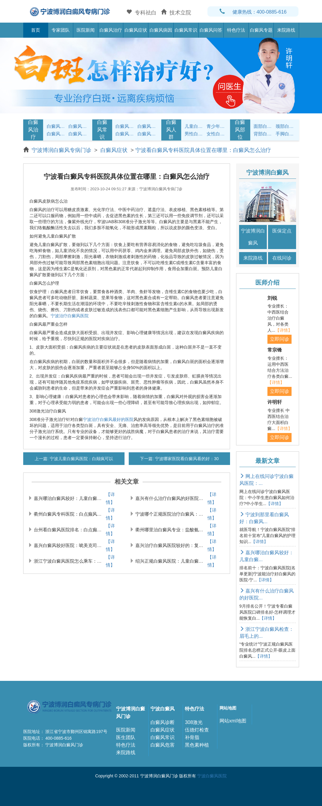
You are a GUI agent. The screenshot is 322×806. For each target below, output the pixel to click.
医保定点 (282, 230)
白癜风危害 (162, 745)
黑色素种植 (197, 745)
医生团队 (125, 737)
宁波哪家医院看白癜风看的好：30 (186, 458)
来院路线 (286, 30)
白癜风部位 (240, 129)
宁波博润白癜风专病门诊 (62, 150)
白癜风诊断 (162, 722)
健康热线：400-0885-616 (253, 11)
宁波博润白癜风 (253, 236)
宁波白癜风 (162, 708)
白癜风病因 (161, 30)
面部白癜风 (264, 126)
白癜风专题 (261, 30)
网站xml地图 (232, 720)
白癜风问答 (211, 30)
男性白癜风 (195, 133)
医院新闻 (86, 30)
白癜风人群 (171, 129)
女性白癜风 (217, 133)
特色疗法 (236, 30)
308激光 (194, 722)
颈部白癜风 (286, 126)
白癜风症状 (136, 30)
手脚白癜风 (286, 133)
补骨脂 (192, 737)
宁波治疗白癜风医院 (70, 315)
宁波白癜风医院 (212, 775)
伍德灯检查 (197, 729)
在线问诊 (282, 258)
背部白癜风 (264, 133)
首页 (35, 30)
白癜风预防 (147, 133)
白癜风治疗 (110, 30)
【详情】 (110, 498)
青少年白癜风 (217, 126)
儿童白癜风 (195, 126)
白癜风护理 (125, 126)
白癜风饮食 (147, 126)
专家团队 (61, 30)
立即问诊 (279, 339)
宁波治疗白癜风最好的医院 (108, 419)
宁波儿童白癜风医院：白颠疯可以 (81, 458)
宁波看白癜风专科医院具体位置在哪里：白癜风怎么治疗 (203, 150)
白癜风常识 (186, 30)
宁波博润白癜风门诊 (130, 712)
